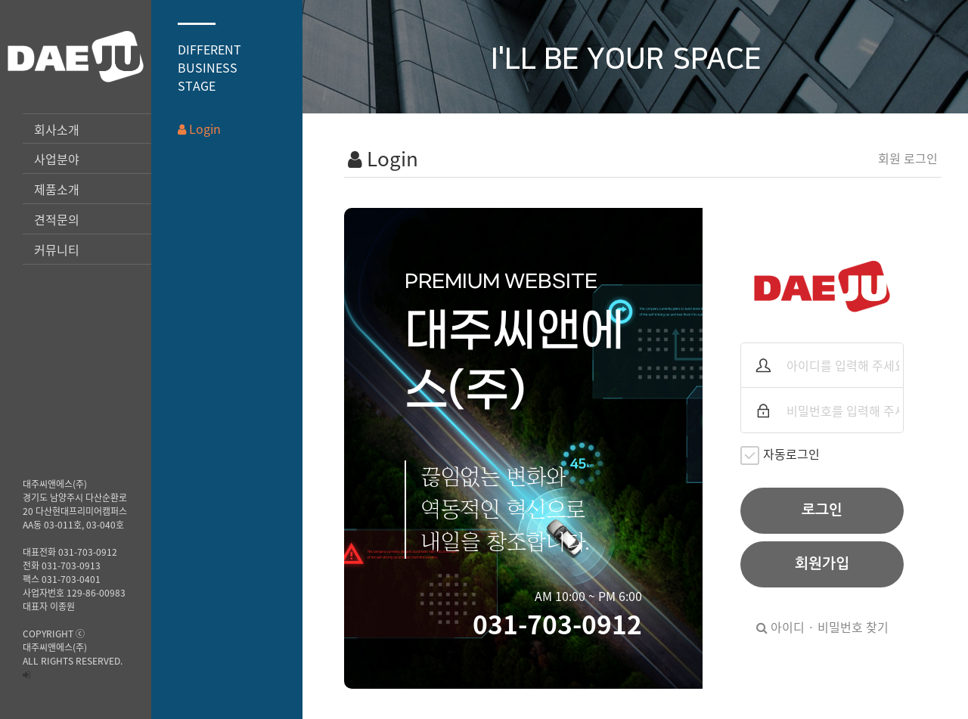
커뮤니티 (56, 249)
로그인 (822, 510)
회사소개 (56, 129)
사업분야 (56, 159)
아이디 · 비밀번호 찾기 (822, 627)
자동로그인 (780, 455)
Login (199, 128)
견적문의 (56, 219)
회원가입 (822, 563)
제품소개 (56, 189)
